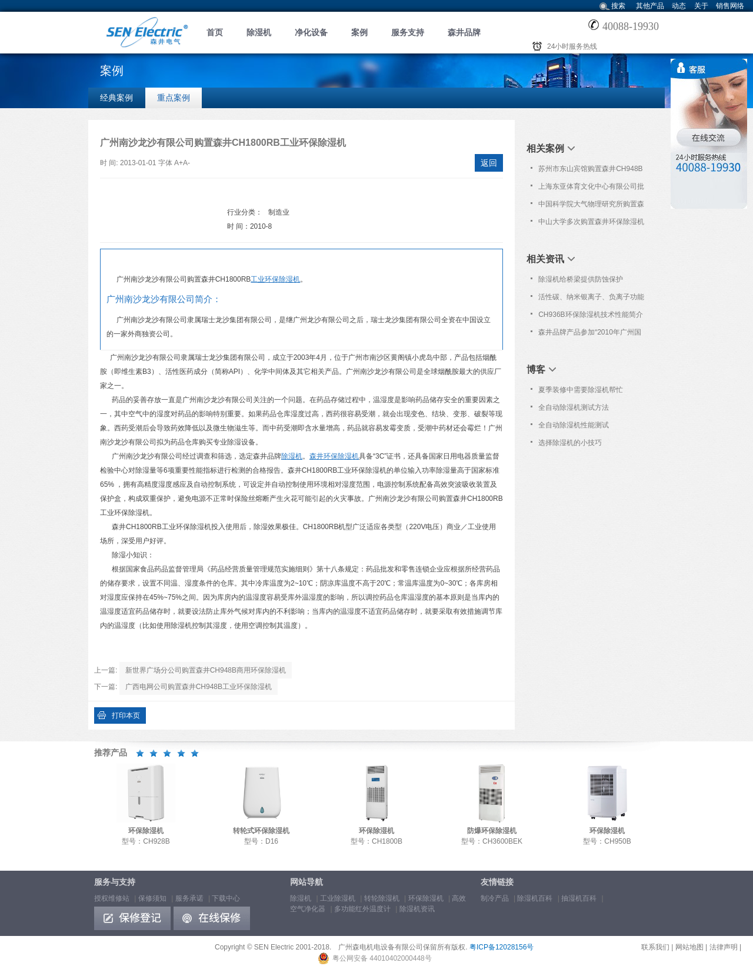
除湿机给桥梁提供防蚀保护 (580, 279)
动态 (679, 6)
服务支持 (407, 32)
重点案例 (173, 97)
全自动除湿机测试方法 (573, 407)
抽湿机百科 (579, 898)
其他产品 (650, 6)
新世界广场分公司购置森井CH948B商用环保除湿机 (205, 670)
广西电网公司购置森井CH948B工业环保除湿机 (198, 687)
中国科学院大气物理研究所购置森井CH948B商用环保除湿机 (591, 206)
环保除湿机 (426, 898)
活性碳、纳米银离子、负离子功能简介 (591, 299)
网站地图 (689, 947)
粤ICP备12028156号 (501, 947)
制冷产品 (495, 898)
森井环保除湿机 (334, 456)
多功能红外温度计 (362, 909)
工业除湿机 (337, 898)
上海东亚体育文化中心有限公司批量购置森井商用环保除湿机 (591, 188)
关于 (701, 6)
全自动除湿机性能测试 (573, 425)
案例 (359, 32)
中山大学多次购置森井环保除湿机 (591, 222)
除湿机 (258, 32)
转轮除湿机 (381, 898)
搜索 (618, 6)
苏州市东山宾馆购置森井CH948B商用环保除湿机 (590, 171)
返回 (489, 163)
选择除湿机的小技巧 (570, 443)
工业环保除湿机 (275, 279)
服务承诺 (189, 898)
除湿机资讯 (417, 909)
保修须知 (152, 898)
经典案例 (116, 97)
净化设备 (311, 32)
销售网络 (730, 6)
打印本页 (126, 715)
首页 (214, 32)
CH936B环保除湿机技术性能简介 (590, 314)
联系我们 (655, 947)
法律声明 (723, 947)
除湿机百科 (534, 898)
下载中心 (226, 898)
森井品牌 (464, 32)
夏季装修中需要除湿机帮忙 (580, 390)
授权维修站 (111, 898)
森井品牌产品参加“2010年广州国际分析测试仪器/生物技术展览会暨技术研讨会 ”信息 (592, 334)
